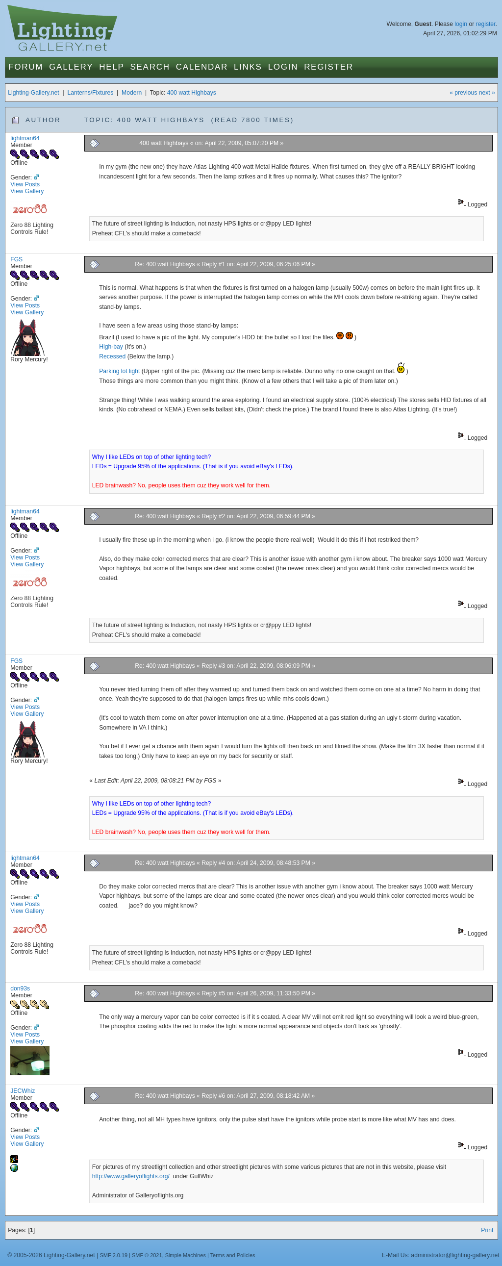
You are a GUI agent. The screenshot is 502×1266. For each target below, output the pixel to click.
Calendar (202, 67)
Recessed (112, 356)
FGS (16, 259)
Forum (25, 67)
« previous (463, 92)
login (460, 24)
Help (111, 67)
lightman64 (24, 138)
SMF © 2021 (147, 1255)
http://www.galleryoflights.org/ (131, 1176)
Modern (132, 92)
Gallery (71, 67)
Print (487, 1230)
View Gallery (27, 191)
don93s (20, 988)
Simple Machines (185, 1255)
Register (328, 67)
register (486, 24)
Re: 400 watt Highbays (165, 264)
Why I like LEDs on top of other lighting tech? (151, 457)
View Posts (25, 184)
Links (248, 67)
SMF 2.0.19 (114, 1255)
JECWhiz (22, 1091)
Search (150, 67)
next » (487, 92)
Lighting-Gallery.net (33, 92)
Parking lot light (119, 371)
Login (283, 67)
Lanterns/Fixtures (90, 92)
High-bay (111, 346)
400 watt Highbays (191, 92)
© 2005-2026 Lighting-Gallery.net (51, 1255)
